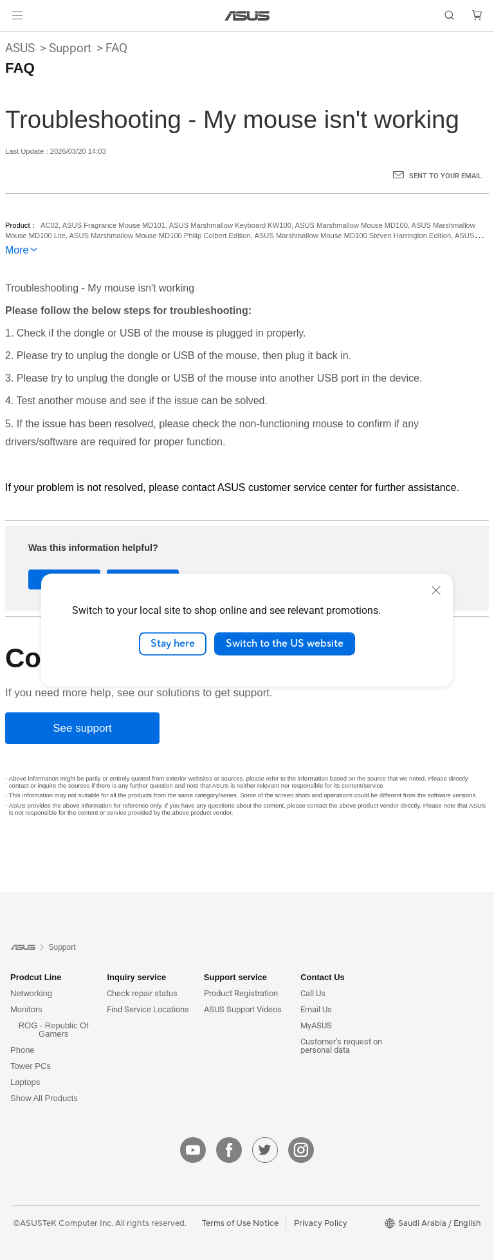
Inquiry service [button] (136, 977)
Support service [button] (235, 977)
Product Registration (241, 993)
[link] (247, 16)
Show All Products (44, 1098)
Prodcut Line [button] (35, 977)
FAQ (116, 48)
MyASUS (316, 1025)
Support (70, 48)
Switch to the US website (284, 643)
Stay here (173, 643)
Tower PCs (30, 1066)
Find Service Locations (148, 1009)
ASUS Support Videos (243, 1009)
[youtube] (193, 1150)
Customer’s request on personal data (341, 1045)
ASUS (20, 48)
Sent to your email (445, 176)
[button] (17, 15)
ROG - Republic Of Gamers (54, 1029)
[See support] (82, 728)
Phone (22, 1050)
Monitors (26, 1009)
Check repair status (142, 993)
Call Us (312, 993)
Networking (31, 993)
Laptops (25, 1082)
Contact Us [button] (322, 977)
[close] (436, 590)
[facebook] (229, 1150)
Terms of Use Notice (240, 1223)
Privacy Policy (320, 1223)
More (16, 250)
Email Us (316, 1009)
